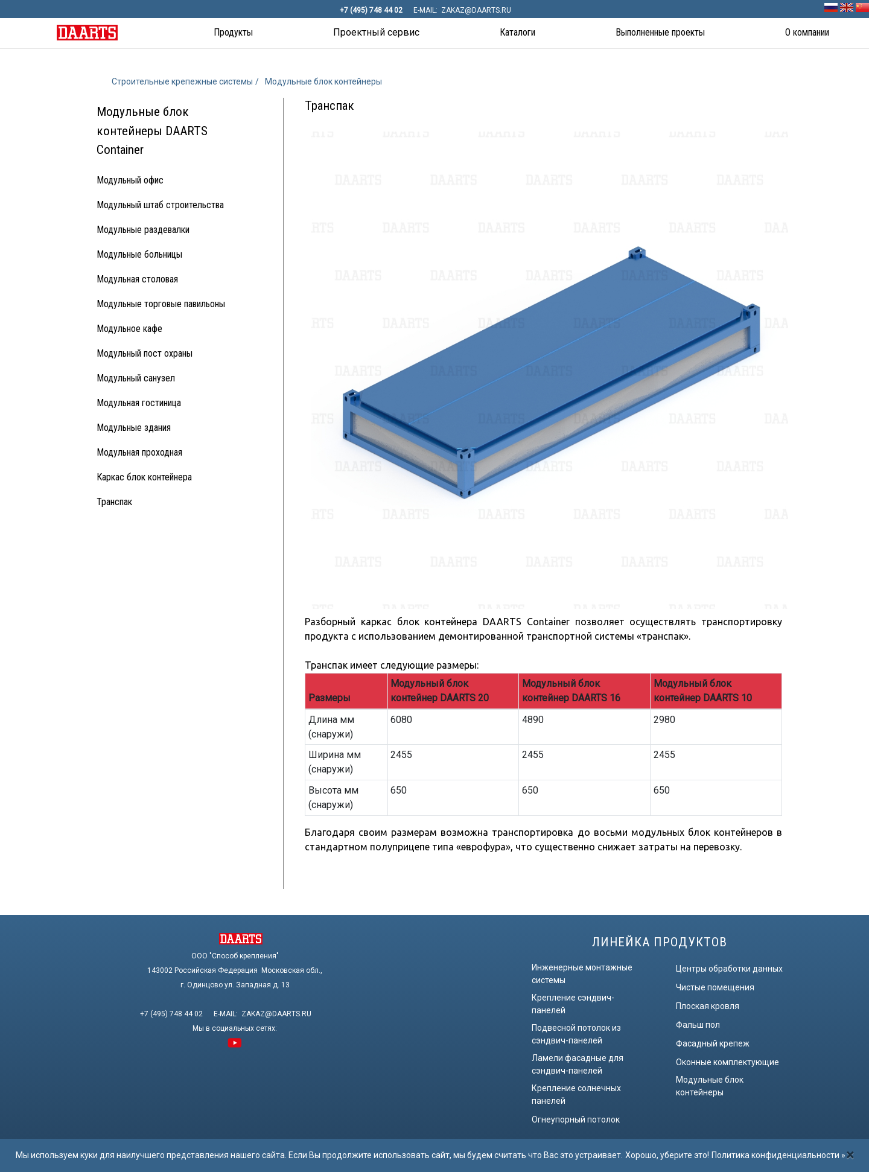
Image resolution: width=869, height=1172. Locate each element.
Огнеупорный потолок (576, 1119)
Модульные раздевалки (143, 229)
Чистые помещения (715, 987)
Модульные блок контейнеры (709, 1086)
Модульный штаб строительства (160, 205)
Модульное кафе (129, 328)
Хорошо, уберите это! (667, 1155)
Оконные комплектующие (727, 1062)
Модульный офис (130, 180)
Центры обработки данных (729, 968)
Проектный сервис (376, 32)
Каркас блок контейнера (144, 477)
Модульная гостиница (139, 403)
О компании (807, 32)
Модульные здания (134, 427)
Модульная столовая (137, 279)
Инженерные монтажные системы (582, 974)
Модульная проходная (139, 452)
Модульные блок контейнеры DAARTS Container (152, 130)
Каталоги (517, 32)
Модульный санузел (136, 378)
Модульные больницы (139, 254)
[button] (233, 33)
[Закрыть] (850, 1155)
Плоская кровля (707, 1006)
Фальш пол (698, 1025)
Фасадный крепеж (713, 1043)
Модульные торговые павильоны (161, 304)
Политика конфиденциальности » (778, 1155)
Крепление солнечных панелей (576, 1094)
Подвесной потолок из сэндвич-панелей (576, 1034)
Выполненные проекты (660, 32)
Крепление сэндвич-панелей (573, 1004)
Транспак (114, 502)
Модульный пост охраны (145, 353)
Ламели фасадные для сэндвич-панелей (577, 1064)
